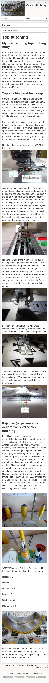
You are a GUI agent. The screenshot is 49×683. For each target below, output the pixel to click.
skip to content (42, 2)
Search (22, 19)
